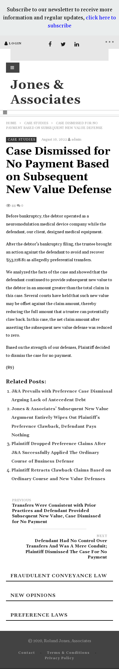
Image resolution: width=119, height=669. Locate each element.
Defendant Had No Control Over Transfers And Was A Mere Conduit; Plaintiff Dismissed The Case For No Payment (59, 547)
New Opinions (33, 595)
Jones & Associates (45, 92)
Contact (26, 653)
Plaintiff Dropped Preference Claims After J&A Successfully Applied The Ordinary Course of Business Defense (58, 452)
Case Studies (36, 123)
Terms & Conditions (68, 653)
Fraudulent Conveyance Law (58, 576)
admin (76, 139)
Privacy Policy (59, 658)
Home (11, 123)
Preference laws (39, 615)
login (15, 43)
